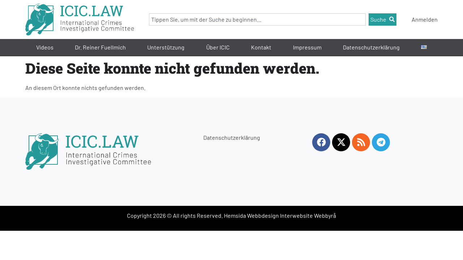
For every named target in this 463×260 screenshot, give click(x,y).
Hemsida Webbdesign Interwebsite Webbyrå (280, 215)
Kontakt (261, 47)
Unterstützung (165, 47)
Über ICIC (218, 47)
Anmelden (425, 19)
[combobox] (257, 19)
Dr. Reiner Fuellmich (100, 47)
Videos (45, 47)
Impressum (307, 47)
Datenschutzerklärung (371, 47)
